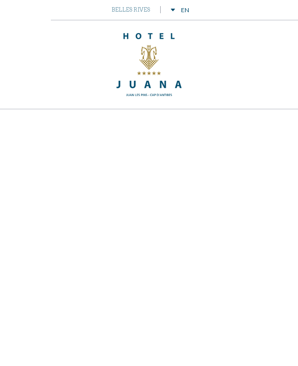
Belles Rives (130, 9)
